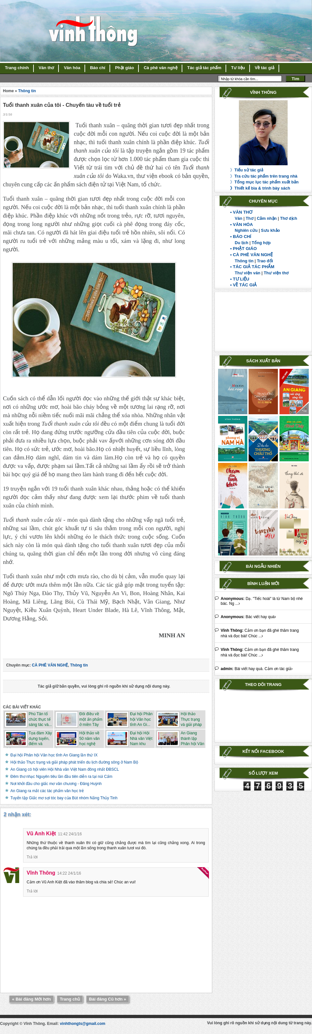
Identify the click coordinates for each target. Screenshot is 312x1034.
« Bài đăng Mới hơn (31, 999)
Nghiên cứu (246, 230)
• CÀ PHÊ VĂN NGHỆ (251, 254)
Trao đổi (265, 261)
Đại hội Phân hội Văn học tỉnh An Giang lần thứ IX (54, 755)
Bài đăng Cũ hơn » (107, 999)
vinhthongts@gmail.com (82, 1023)
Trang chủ (70, 999)
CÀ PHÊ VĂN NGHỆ (50, 665)
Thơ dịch (288, 218)
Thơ (249, 218)
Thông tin (244, 261)
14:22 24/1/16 (69, 873)
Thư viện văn (247, 273)
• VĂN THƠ (241, 212)
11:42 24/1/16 (70, 834)
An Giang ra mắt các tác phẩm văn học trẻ (47, 791)
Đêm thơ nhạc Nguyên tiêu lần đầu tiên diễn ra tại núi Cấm (61, 776)
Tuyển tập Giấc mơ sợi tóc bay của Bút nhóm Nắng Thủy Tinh (63, 798)
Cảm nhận (267, 218)
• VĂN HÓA (241, 224)
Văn (238, 218)
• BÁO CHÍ (240, 236)
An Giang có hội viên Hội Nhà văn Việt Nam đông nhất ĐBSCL (64, 769)
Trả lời (32, 857)
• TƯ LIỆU (239, 279)
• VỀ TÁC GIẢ (243, 284)
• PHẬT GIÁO (243, 248)
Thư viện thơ (276, 273)
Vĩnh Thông (41, 873)
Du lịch (241, 243)
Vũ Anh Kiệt (41, 833)
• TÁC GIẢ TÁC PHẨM (252, 266)
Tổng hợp (261, 243)
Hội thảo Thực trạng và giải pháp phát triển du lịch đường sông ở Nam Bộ (74, 762)
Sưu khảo (270, 230)
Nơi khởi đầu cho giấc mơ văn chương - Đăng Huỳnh (56, 783)
